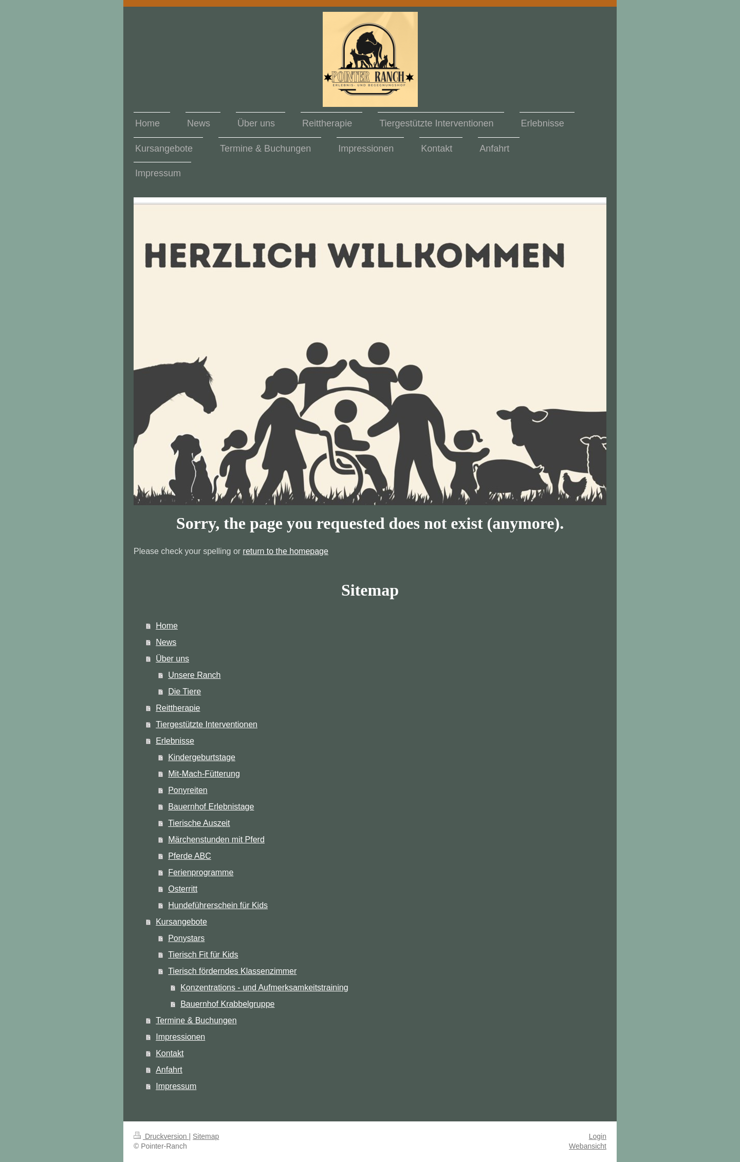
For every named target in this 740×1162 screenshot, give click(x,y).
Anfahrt (169, 1069)
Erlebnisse (175, 740)
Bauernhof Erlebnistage (211, 806)
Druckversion (161, 1136)
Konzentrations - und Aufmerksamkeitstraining (264, 987)
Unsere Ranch (194, 675)
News (166, 642)
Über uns (172, 658)
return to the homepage (285, 551)
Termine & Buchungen (196, 1020)
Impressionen (180, 1036)
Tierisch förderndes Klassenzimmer (232, 971)
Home (167, 625)
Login (597, 1136)
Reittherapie (178, 708)
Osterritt (182, 888)
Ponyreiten (188, 790)
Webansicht (587, 1146)
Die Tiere (184, 691)
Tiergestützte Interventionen (206, 724)
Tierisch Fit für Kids (203, 954)
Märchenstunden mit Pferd (216, 839)
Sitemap (206, 1136)
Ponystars (186, 938)
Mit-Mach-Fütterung (204, 773)
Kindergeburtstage (201, 757)
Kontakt (169, 1053)
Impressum (176, 1086)
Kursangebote (181, 921)
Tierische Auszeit (199, 823)
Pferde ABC (189, 856)
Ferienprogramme (200, 872)
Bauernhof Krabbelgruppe (227, 1004)
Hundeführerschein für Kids (218, 905)
